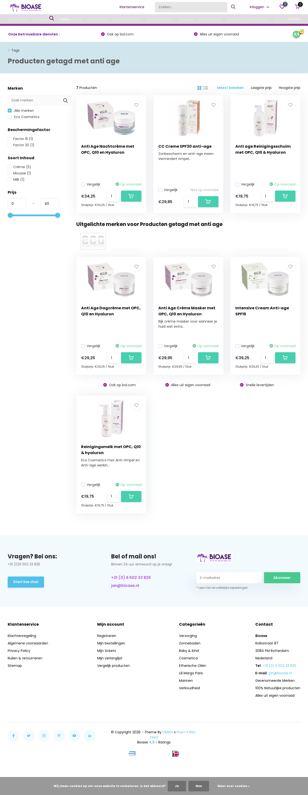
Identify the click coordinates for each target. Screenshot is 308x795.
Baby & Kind (71, 20)
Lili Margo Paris (160, 20)
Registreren (106, 635)
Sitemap (15, 665)
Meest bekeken (230, 87)
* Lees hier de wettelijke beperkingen (222, 588)
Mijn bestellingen (111, 643)
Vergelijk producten (113, 665)
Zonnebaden (44, 20)
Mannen (186, 20)
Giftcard (282, 20)
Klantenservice (132, 7)
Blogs (300, 20)
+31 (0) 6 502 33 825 (131, 577)
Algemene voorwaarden (28, 643)
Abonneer (282, 577)
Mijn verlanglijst (109, 658)
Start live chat (25, 581)
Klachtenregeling (22, 635)
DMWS (167, 732)
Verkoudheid (210, 20)
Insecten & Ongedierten (248, 20)
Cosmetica (97, 20)
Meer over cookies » (234, 786)
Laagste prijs (261, 87)
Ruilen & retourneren (25, 658)
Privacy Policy (19, 650)
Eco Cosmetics (23, 116)
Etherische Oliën (127, 20)
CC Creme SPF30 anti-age (185, 146)
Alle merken (21, 110)
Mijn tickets (106, 650)
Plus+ (181, 732)
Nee (199, 786)
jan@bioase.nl (125, 585)
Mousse (19, 173)
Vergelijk (90, 184)
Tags (15, 50)
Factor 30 (21, 145)
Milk (16, 179)
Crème (19, 167)
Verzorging (17, 20)
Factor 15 (20, 138)
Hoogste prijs (289, 87)
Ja (177, 786)
